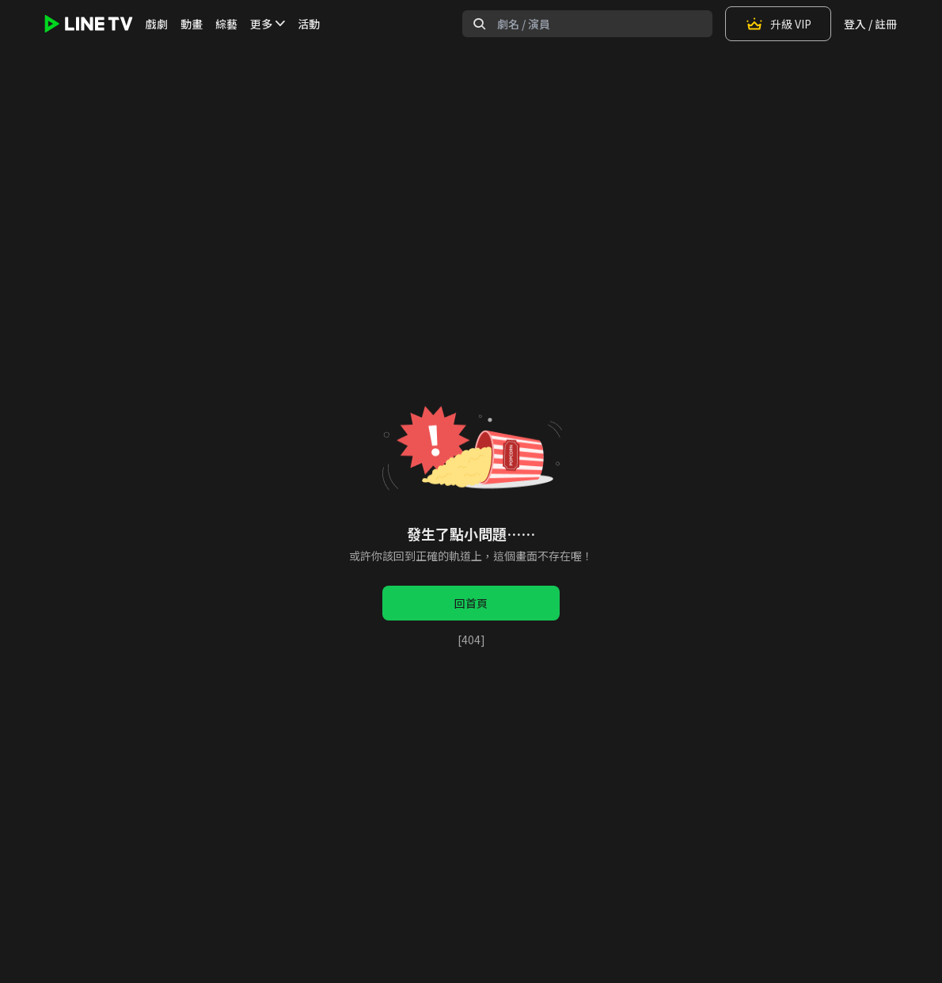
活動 (309, 24)
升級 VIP (778, 23)
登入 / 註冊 (870, 24)
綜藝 (226, 24)
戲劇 (157, 24)
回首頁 (471, 603)
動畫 (191, 24)
